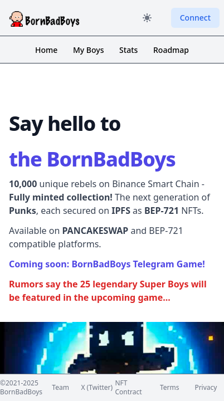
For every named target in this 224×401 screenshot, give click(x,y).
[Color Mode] (147, 17)
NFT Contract (128, 388)
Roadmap (171, 50)
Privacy (205, 387)
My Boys (89, 50)
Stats (129, 50)
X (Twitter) (97, 387)
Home (47, 50)
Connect (195, 17)
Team (60, 387)
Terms (169, 387)
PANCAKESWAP (95, 230)
